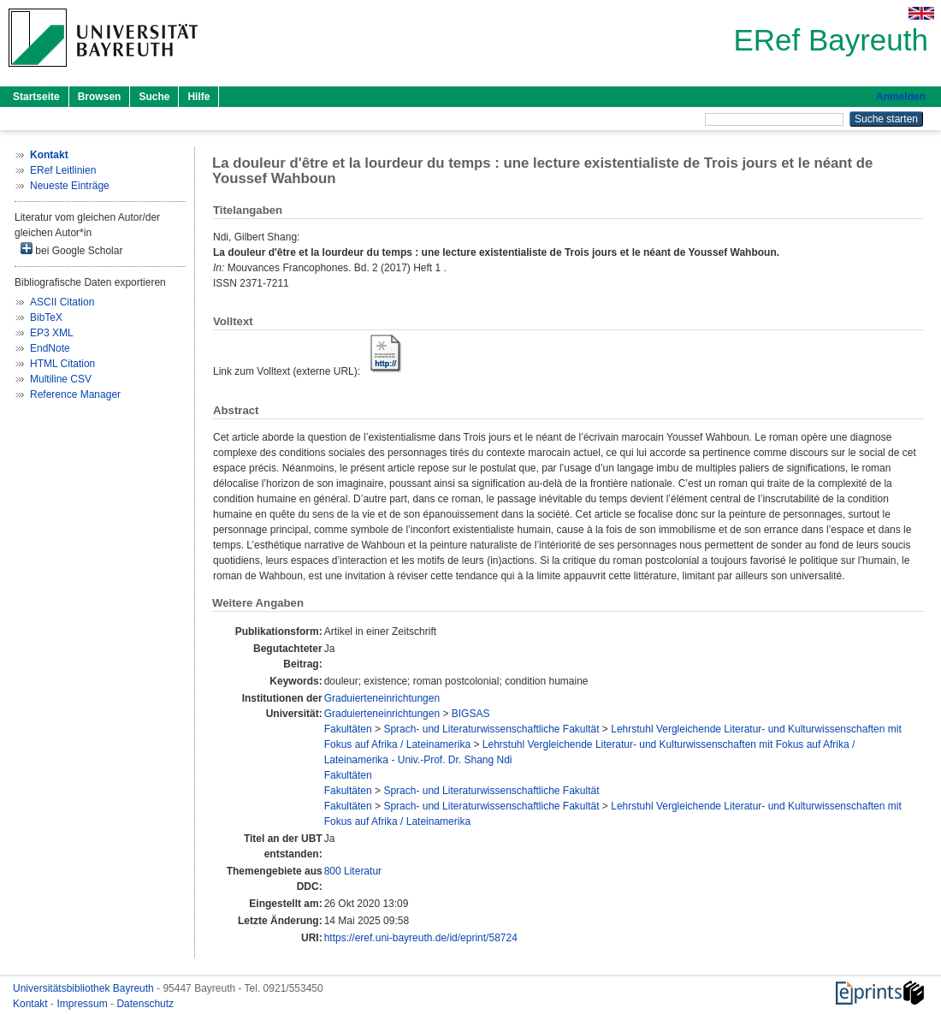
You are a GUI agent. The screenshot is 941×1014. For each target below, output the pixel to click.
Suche (154, 97)
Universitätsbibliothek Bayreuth (85, 988)
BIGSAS (471, 714)
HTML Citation (62, 364)
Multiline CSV (61, 379)
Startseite (36, 97)
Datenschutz (145, 1004)
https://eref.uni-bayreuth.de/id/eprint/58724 (421, 938)
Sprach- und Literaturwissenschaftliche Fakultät (491, 729)
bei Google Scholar (71, 249)
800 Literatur (353, 871)
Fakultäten (348, 729)
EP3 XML (52, 333)
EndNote (50, 348)
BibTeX (46, 317)
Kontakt (31, 1004)
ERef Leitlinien (63, 170)
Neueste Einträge (69, 186)
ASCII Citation (62, 302)
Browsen (99, 97)
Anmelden (901, 97)
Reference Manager (75, 394)
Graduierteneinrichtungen (382, 698)
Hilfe (198, 97)
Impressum (83, 1004)
